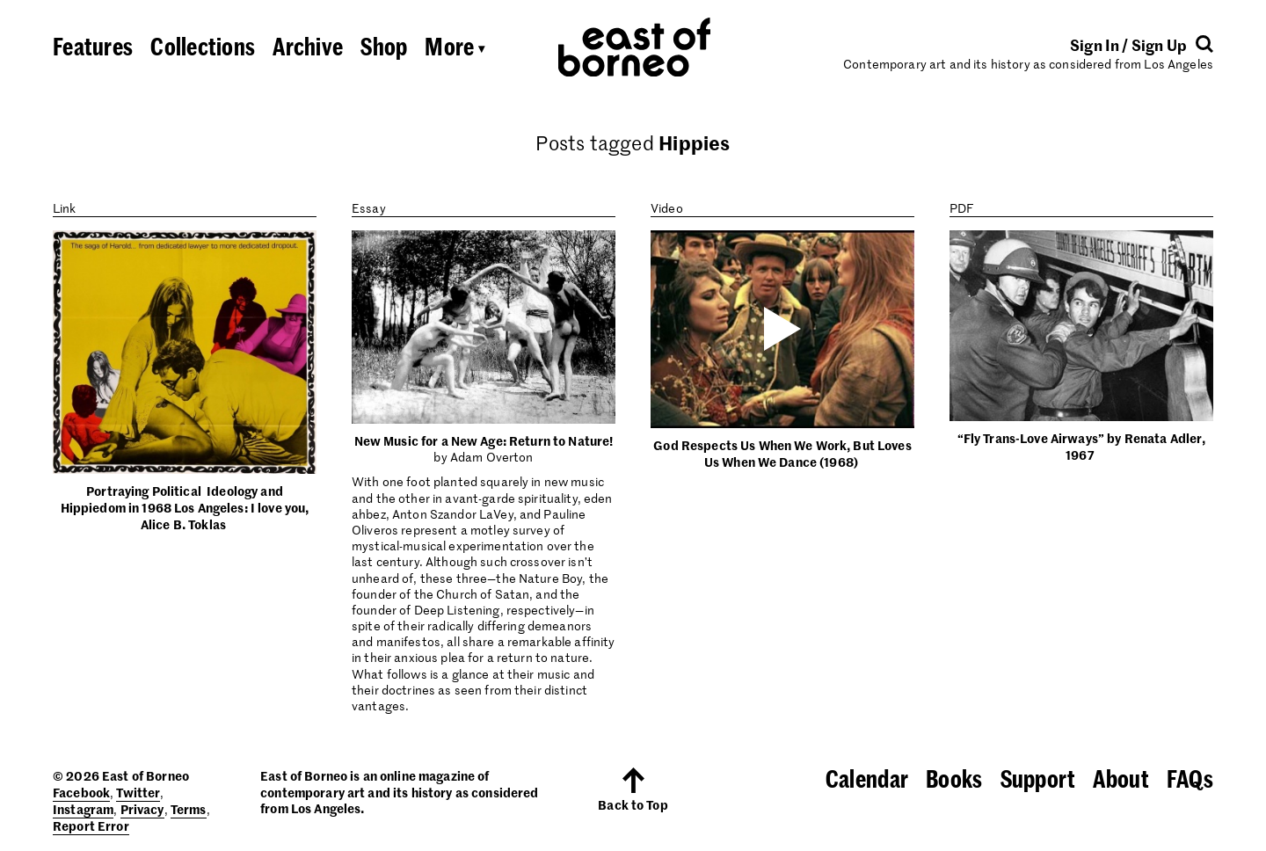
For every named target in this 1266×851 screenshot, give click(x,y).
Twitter (138, 792)
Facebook (81, 792)
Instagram (83, 809)
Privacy (142, 809)
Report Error (91, 825)
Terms (189, 809)
